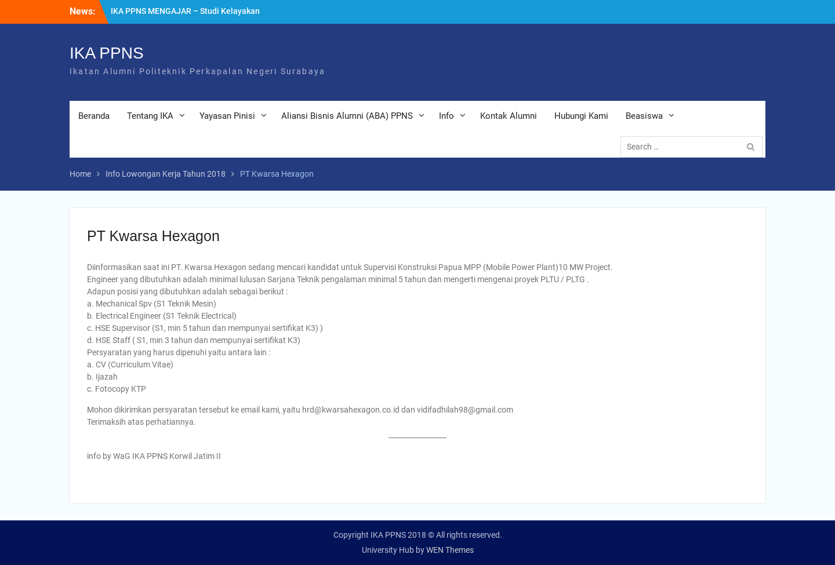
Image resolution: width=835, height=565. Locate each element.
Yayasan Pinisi (227, 116)
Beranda (94, 116)
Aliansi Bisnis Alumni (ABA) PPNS (347, 116)
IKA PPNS (107, 53)
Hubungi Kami (581, 116)
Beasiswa (644, 116)
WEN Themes (450, 550)
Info (446, 116)
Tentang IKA (150, 116)
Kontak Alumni (508, 116)
